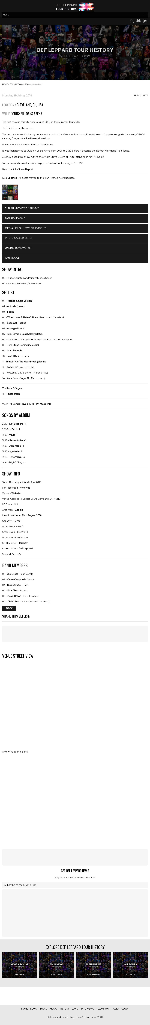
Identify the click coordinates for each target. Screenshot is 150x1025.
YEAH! (13, 429)
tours (43, 1008)
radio (115, 1008)
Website (16, 493)
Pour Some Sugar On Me (21, 378)
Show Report (25, 169)
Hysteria (11, 372)
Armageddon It (15, 328)
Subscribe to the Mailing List (20, 885)
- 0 (15, 218)
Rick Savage (14, 585)
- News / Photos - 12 (26, 228)
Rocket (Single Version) (19, 300)
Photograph (13, 393)
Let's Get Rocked (16, 323)
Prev (136, 95)
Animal (11, 306)
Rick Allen (12, 590)
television (102, 1008)
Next (145, 95)
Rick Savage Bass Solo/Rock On (24, 334)
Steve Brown (14, 596)
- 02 (18, 248)
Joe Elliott (12, 574)
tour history (16, 84)
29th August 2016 (31, 515)
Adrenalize (15, 446)
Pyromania (15, 457)
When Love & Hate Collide (21, 317)
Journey (23, 543)
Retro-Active (16, 440)
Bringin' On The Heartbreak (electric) (26, 361)
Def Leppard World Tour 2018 (25, 482)
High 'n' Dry (15, 462)
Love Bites (13, 356)
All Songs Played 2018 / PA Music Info (30, 404)
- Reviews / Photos (22, 208)
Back (9, 608)
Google (19, 509)
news (33, 1008)
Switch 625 (12, 367)
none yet (25, 487)
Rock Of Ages (14, 388)
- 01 (18, 238)
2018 (26, 84)
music (53, 1008)
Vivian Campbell (16, 579)
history (64, 1008)
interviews (87, 1008)
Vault (12, 434)
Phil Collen (13, 601)
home (5, 84)
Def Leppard (16, 423)
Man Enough (14, 350)
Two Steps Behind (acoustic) (23, 345)
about (125, 1008)
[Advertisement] (75, 634)
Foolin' (10, 312)
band (75, 1008)
